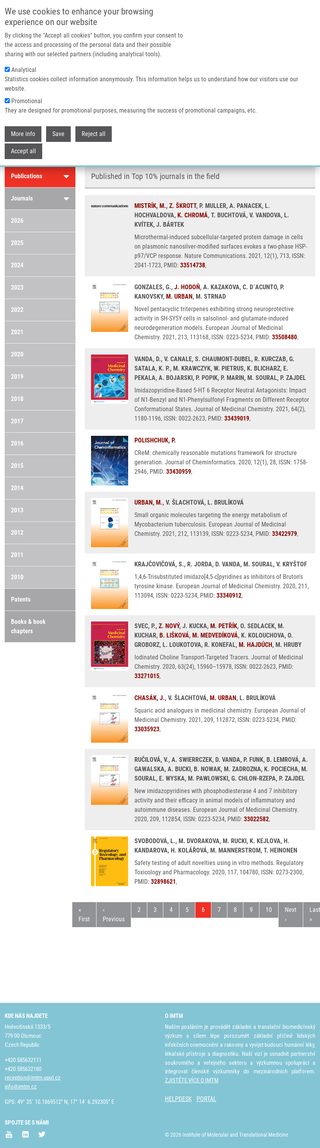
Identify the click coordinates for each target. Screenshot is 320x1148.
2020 (17, 354)
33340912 (228, 595)
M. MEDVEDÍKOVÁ (215, 635)
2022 (17, 309)
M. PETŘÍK (223, 626)
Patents (20, 599)
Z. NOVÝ (169, 626)
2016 (17, 443)
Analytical (23, 69)
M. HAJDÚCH (255, 644)
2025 (17, 243)
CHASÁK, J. (149, 698)
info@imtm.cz (21, 1086)
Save (58, 134)
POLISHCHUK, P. (155, 440)
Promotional (26, 101)
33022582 (256, 819)
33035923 (146, 729)
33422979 (284, 533)
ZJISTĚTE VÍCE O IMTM (191, 1080)
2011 (17, 555)
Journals (40, 198)
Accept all (23, 151)
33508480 (284, 337)
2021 (17, 332)
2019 (17, 376)
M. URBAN (179, 296)
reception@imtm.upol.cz (33, 1077)
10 (271, 909)
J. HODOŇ (187, 287)
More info (23, 134)
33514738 (192, 265)
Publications (40, 176)
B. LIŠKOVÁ (174, 635)
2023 (17, 287)
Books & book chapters (28, 626)
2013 (17, 510)
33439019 (236, 418)
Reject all (93, 134)
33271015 (146, 676)
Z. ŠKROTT (182, 206)
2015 (17, 465)
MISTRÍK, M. (150, 206)
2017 (17, 421)
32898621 (163, 881)
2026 (17, 220)
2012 (17, 532)
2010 (17, 577)
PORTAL (206, 1099)
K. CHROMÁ (192, 215)
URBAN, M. (148, 502)
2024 (17, 265)
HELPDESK (178, 1099)
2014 (17, 488)
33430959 (178, 471)
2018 (17, 399)
